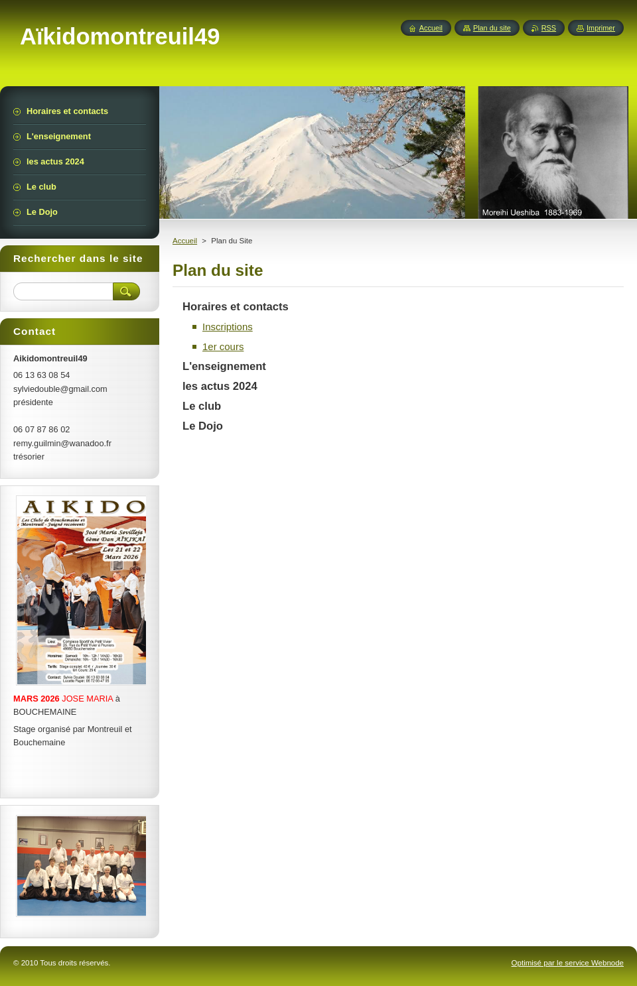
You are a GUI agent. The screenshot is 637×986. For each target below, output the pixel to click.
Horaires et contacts (235, 306)
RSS (548, 28)
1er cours (223, 346)
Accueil (185, 241)
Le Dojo (202, 426)
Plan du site (492, 28)
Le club (201, 406)
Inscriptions (227, 326)
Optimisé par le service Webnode (568, 963)
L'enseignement (224, 366)
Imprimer (601, 28)
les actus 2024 (219, 386)
